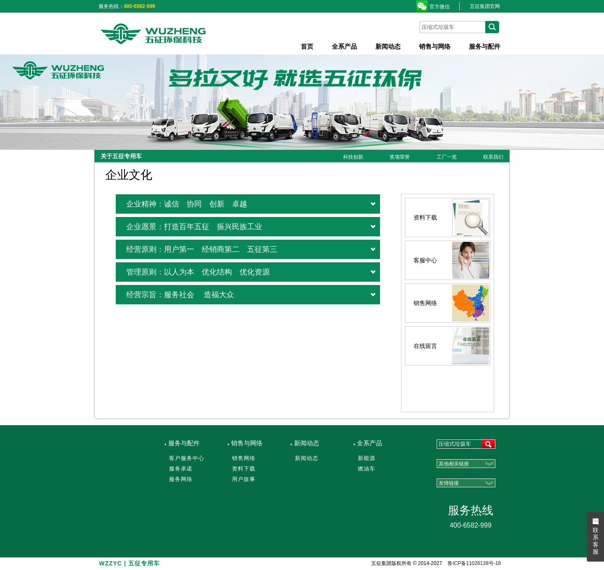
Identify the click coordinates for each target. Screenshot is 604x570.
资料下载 (243, 468)
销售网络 (243, 458)
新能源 (366, 458)
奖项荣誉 (400, 157)
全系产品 (344, 46)
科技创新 (353, 157)
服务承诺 (181, 468)
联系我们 (493, 157)
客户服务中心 (186, 458)
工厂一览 (447, 157)
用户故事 (243, 479)
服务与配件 (484, 46)
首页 (307, 46)
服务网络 (181, 479)
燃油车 (366, 468)
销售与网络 (434, 46)
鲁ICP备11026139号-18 (474, 563)
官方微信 (440, 7)
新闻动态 (388, 46)
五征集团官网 (485, 6)
